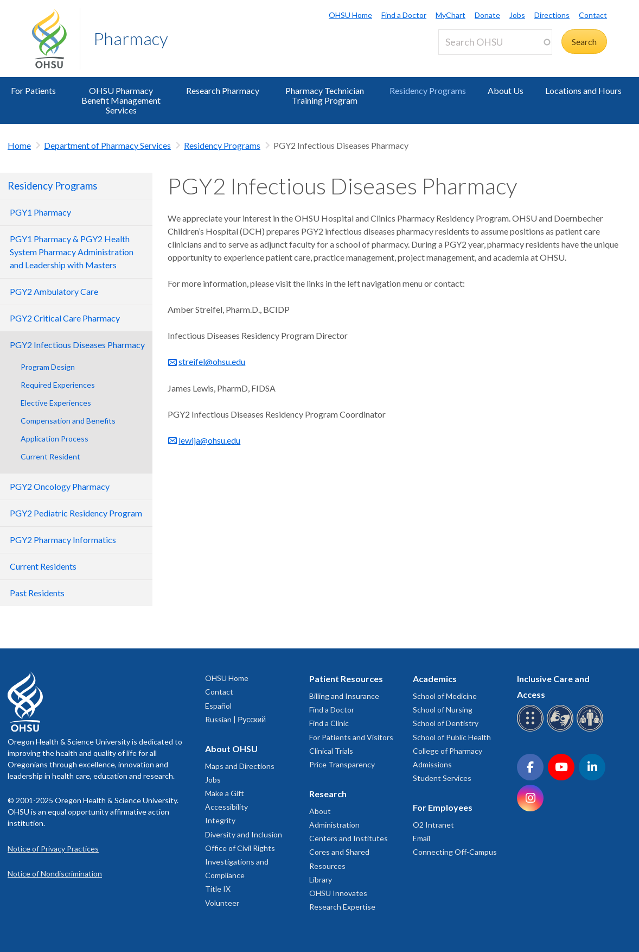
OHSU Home (350, 15)
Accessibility (226, 806)
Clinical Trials (331, 750)
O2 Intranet (433, 824)
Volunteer (222, 902)
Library (320, 879)
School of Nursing (442, 709)
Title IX (218, 888)
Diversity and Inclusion (243, 834)
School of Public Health (452, 737)
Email (421, 838)
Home (19, 145)
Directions (552, 15)
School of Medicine (445, 696)
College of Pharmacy (447, 750)
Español (218, 705)
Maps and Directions (239, 766)
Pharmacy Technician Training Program (324, 95)
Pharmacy (130, 38)
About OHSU (231, 748)
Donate (487, 15)
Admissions (432, 764)
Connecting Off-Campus (455, 851)
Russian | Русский (235, 719)
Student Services (442, 778)
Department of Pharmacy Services (107, 145)
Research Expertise (342, 906)
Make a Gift (224, 793)
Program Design (48, 366)
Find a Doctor (403, 15)
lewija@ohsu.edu (209, 440)
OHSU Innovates (338, 893)
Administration (334, 824)
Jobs (517, 15)
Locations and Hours (583, 90)
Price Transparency (342, 764)
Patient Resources (346, 678)
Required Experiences (58, 384)
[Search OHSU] (495, 42)
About (320, 811)
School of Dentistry (445, 723)
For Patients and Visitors (351, 737)
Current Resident (50, 456)
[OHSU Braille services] (532, 729)
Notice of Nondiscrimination (55, 873)
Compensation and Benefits (68, 420)
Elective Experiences (56, 402)
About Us (505, 90)
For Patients (33, 90)
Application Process (54, 438)
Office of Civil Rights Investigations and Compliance (240, 861)
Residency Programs (427, 90)
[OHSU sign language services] (562, 729)
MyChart (450, 15)
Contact (593, 15)
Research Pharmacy (222, 90)
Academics (435, 678)
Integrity (220, 820)
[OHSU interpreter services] (591, 729)
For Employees (442, 807)
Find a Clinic (329, 723)
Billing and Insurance (344, 696)
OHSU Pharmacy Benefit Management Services (121, 100)
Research (328, 794)
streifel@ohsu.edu (211, 361)
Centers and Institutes (348, 838)
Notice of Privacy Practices (53, 848)
